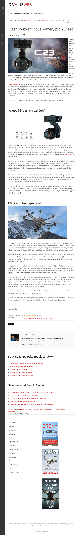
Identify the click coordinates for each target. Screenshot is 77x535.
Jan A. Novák (28, 20)
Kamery (10, 13)
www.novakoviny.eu (38, 345)
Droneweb (12, 422)
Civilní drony (12, 445)
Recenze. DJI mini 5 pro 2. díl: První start (23, 395)
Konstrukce (12, 453)
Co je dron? (12, 430)
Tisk (72, 22)
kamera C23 (48, 318)
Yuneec (24, 318)
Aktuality (11, 426)
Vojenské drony (13, 449)
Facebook (2, 35)
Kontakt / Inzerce (14, 472)
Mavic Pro (68, 154)
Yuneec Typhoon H (14, 84)
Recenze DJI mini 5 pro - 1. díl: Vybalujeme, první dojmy (29, 398)
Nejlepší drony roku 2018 (18, 369)
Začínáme (12, 434)
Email (67, 22)
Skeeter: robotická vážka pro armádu (22, 401)
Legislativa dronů (14, 442)
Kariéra (11, 468)
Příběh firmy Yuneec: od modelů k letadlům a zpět (26, 364)
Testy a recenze (14, 438)
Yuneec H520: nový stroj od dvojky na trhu (24, 366)
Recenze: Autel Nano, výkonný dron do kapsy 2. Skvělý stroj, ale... (32, 404)
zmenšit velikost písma (67, 20)
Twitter (2, 42)
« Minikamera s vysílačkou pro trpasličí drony (31, 409)
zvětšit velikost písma (68, 20)
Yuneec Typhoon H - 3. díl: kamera (21, 372)
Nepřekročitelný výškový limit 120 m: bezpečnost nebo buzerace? (32, 392)
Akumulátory (13, 457)
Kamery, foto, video (48, 20)
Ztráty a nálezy (13, 465)
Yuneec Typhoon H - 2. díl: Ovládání (22, 375)
